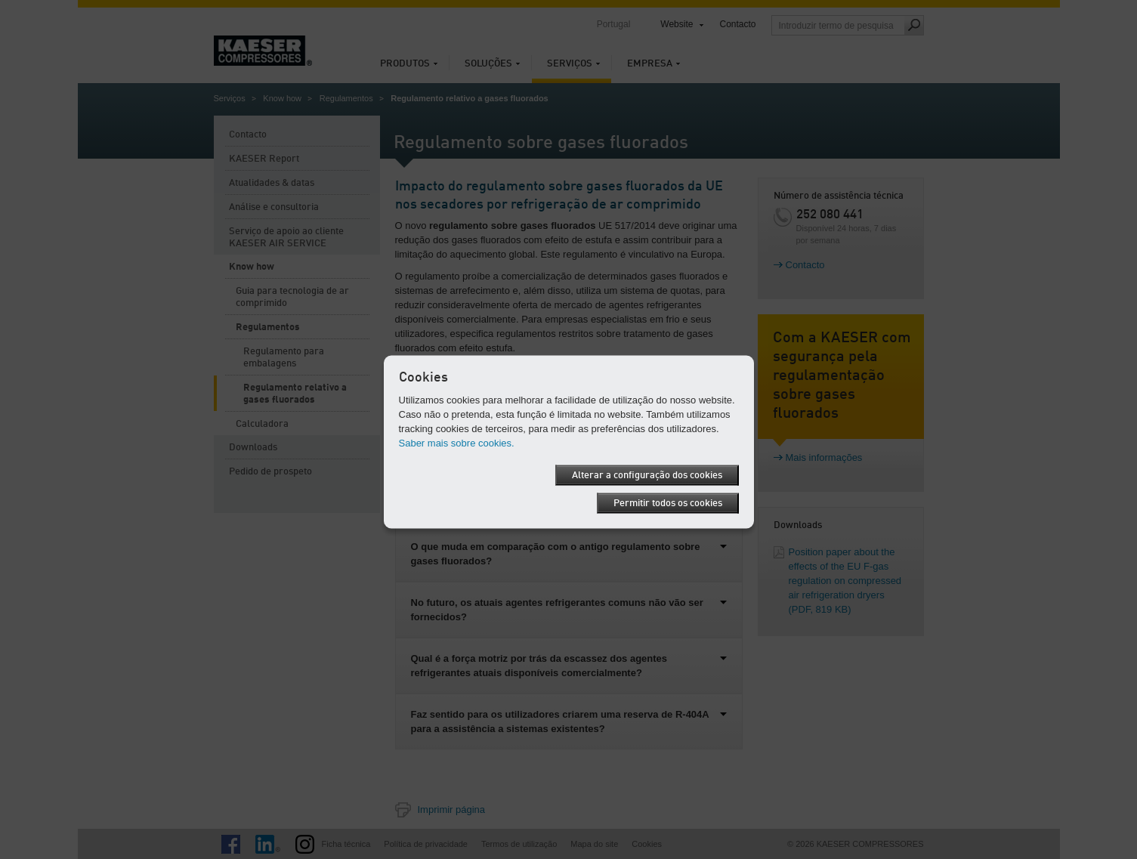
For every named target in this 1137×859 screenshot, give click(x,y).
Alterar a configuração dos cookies (647, 475)
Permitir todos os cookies (667, 503)
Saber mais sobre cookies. (456, 442)
